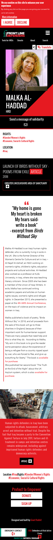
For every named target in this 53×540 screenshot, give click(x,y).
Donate (20, 40)
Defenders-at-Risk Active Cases (39, 532)
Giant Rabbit (36, 520)
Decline (22, 22)
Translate (46, 47)
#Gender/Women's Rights (14, 137)
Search (45, 40)
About (32, 40)
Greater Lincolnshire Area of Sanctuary (26, 183)
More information (9, 16)
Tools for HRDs (7, 40)
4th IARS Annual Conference (32, 303)
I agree (7, 22)
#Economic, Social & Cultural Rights (18, 141)
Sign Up (26, 503)
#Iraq (5, 151)
